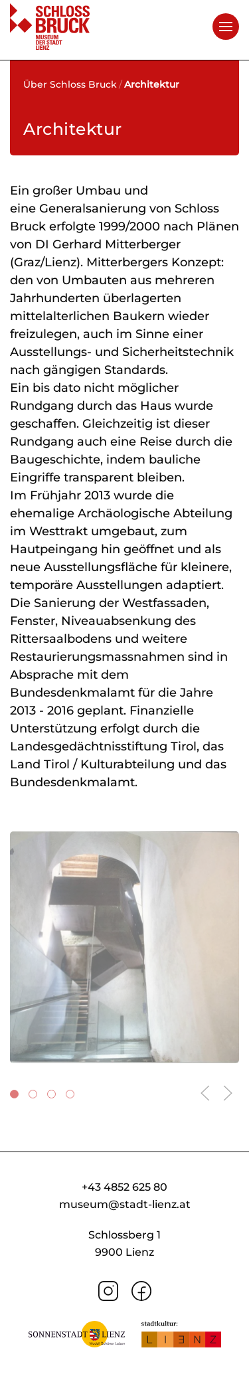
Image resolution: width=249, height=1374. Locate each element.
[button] (225, 26)
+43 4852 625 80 (124, 1187)
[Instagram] (108, 1290)
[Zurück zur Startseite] (50, 26)
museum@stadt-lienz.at (125, 1204)
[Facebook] (141, 1290)
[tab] (14, 1094)
